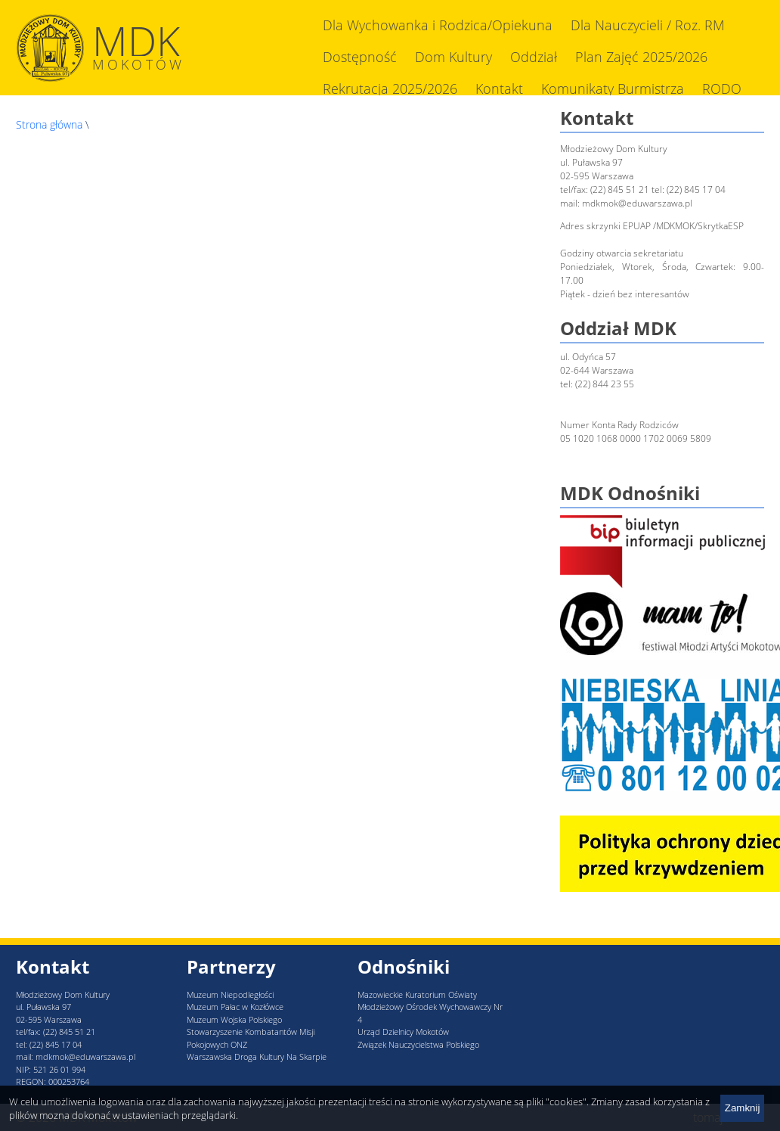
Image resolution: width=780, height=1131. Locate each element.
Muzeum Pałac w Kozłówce (235, 1006)
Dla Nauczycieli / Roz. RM (648, 25)
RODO (721, 88)
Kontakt (499, 88)
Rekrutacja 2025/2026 (390, 88)
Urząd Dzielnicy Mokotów (403, 1031)
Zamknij (742, 1108)
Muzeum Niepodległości (230, 994)
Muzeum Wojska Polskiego (234, 1019)
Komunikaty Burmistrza (612, 88)
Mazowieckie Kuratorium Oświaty (417, 994)
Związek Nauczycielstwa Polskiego (418, 1044)
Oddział (533, 57)
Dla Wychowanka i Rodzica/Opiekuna (437, 25)
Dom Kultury (453, 57)
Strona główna (49, 124)
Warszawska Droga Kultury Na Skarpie (257, 1056)
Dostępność (360, 57)
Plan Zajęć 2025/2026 (641, 57)
